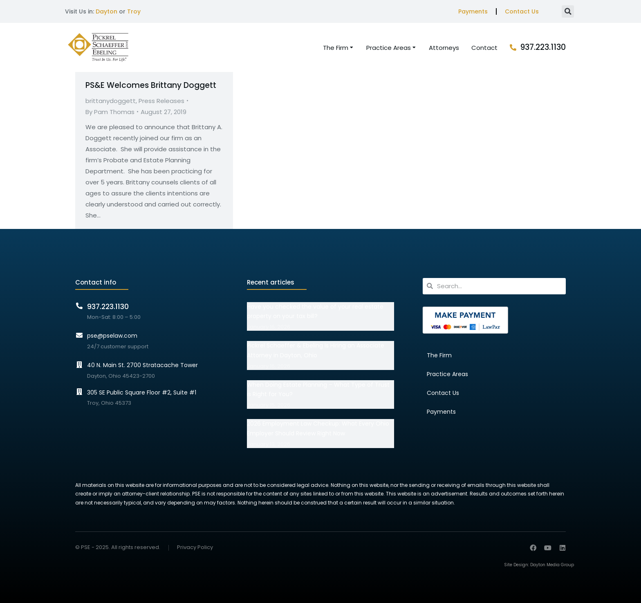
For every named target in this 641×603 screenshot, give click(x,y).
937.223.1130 (543, 47)
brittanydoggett (110, 100)
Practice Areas (447, 374)
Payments (473, 11)
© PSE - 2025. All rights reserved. (117, 547)
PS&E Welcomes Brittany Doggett (150, 85)
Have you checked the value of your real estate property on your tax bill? (315, 312)
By (109, 112)
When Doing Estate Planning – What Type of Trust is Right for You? (318, 390)
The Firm (439, 355)
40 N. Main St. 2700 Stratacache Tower (142, 365)
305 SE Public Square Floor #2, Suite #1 (141, 392)
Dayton (106, 11)
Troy (134, 11)
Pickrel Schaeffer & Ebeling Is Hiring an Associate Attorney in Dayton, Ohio (315, 350)
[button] (568, 11)
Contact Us (522, 11)
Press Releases (161, 100)
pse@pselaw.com (112, 336)
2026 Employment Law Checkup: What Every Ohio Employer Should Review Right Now (318, 428)
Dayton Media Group (552, 565)
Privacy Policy (195, 547)
